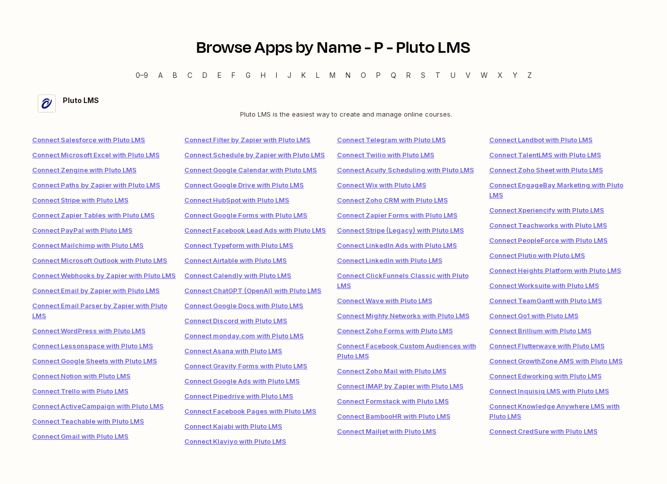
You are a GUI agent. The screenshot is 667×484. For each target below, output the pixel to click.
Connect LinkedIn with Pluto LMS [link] (389, 260)
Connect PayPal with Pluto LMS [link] (82, 230)
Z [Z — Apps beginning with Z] (529, 75)
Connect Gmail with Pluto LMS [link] (80, 436)
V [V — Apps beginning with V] (468, 75)
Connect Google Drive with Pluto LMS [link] (244, 185)
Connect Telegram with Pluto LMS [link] (391, 140)
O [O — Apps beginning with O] (363, 75)
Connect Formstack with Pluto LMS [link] (393, 401)
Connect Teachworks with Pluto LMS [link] (548, 225)
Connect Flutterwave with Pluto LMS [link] (547, 346)
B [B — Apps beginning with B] (175, 75)
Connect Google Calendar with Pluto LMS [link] (250, 170)
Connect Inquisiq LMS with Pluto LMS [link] (549, 391)
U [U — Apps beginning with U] (453, 75)
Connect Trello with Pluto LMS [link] (80, 391)
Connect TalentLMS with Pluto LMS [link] (545, 155)
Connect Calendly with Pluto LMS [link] (237, 275)
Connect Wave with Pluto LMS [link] (384, 301)
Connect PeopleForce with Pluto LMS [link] (548, 240)
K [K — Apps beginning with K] (303, 75)
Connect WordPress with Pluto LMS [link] (89, 331)
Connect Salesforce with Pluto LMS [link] (88, 140)
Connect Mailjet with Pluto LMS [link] (386, 431)
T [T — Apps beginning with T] (437, 75)
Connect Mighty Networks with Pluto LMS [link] (403, 316)
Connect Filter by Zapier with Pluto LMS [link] (247, 140)
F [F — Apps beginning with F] (234, 75)
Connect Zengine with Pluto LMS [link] (84, 170)
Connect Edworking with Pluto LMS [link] (545, 376)
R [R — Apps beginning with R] (408, 75)
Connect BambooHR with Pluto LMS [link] (394, 416)
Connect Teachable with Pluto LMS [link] (88, 421)
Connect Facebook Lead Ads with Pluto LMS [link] (255, 230)
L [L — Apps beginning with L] (317, 75)
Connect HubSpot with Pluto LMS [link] (236, 200)
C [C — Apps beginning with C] (189, 75)
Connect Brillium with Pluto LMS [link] (540, 331)
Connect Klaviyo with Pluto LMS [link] (235, 441)
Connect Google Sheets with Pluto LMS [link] (94, 361)
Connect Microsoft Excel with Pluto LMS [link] (96, 155)
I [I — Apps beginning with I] (276, 75)
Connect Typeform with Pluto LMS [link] (238, 245)
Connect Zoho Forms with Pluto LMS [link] (395, 331)
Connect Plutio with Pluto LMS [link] (537, 255)
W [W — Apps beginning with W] (484, 75)
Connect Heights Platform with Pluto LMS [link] (555, 270)
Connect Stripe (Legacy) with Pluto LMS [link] (400, 230)
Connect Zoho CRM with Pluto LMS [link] (392, 200)
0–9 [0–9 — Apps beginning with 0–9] (142, 75)
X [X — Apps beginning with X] (500, 75)
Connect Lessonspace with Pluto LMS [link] (92, 346)
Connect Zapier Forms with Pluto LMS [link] (397, 215)
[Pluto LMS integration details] (333, 107)
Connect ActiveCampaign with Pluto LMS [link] (98, 406)
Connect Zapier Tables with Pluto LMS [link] (93, 215)
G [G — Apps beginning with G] (248, 75)
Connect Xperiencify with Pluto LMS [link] (546, 210)
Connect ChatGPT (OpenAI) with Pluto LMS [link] (252, 290)
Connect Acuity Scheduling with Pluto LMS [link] (405, 170)
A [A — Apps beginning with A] (160, 75)
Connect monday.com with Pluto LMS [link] (244, 336)
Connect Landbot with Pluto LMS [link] (541, 140)
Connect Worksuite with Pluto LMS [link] (544, 285)
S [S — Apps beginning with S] (423, 75)
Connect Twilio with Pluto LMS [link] (385, 155)
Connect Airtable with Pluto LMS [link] (235, 260)
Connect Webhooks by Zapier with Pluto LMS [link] (104, 275)
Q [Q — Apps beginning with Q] (393, 75)
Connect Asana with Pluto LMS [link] (233, 351)
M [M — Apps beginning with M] (332, 75)
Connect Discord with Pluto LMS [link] (235, 321)
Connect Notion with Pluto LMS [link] (81, 376)
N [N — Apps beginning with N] (348, 75)
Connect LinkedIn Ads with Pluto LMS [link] (397, 245)
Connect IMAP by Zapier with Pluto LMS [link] (400, 386)
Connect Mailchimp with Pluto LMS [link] (88, 245)
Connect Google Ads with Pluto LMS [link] (242, 381)
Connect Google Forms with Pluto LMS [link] (245, 215)
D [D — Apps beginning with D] (204, 75)
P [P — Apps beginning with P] (378, 75)
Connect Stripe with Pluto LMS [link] (80, 200)
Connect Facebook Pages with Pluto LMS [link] (250, 411)
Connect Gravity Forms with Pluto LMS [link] (245, 366)
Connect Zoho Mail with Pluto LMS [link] (392, 371)
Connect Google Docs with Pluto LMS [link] (243, 306)
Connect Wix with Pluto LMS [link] (381, 185)
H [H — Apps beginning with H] (263, 75)
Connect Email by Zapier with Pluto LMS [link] (96, 290)
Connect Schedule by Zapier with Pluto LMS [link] (254, 155)
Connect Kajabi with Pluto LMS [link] (233, 426)
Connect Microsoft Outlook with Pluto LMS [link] (99, 260)
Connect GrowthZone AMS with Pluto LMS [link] (556, 361)
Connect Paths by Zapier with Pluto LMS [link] (96, 185)
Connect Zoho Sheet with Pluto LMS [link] (546, 170)
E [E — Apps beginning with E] (219, 75)
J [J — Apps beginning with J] (289, 75)
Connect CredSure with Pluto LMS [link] (543, 431)
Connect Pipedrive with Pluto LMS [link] (238, 396)
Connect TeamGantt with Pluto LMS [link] (545, 301)
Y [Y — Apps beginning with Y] (515, 75)
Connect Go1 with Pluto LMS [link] (534, 316)
